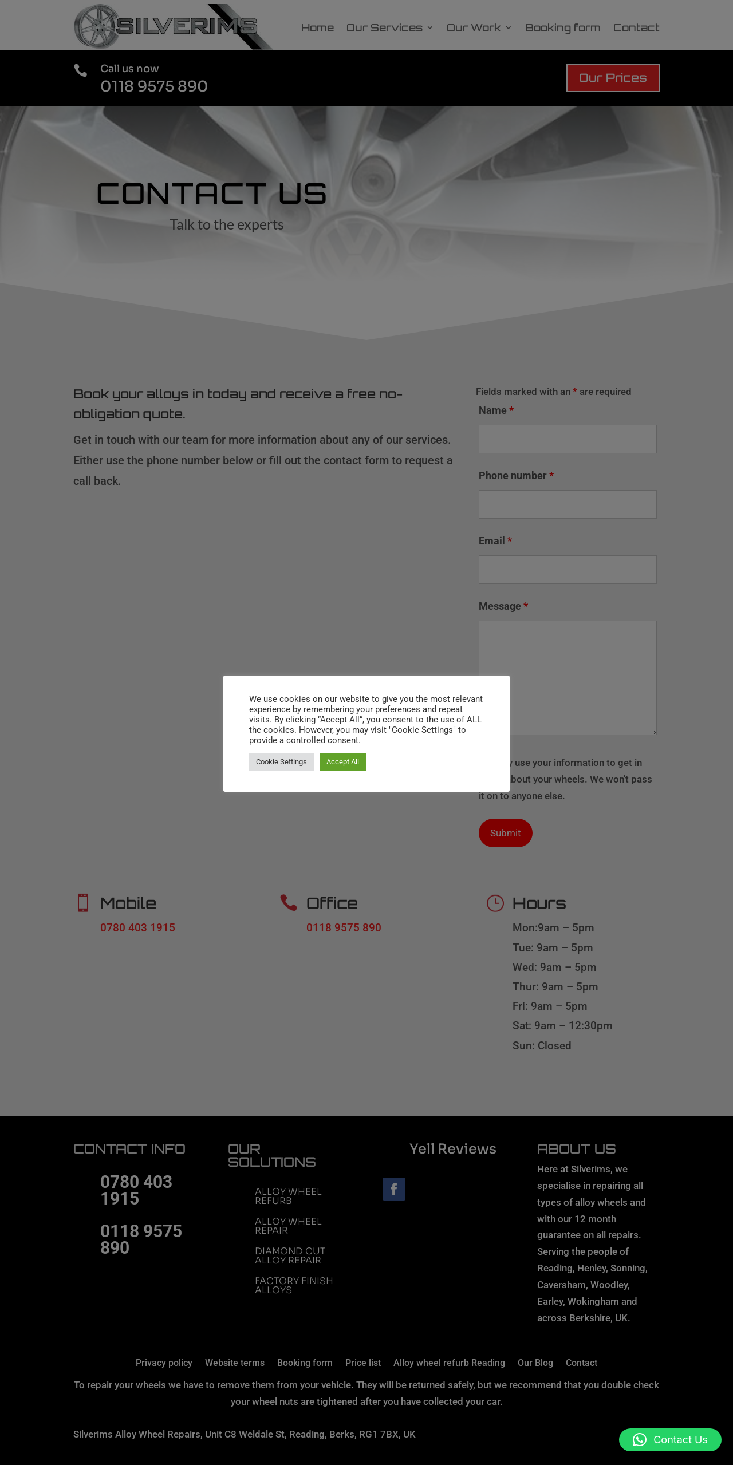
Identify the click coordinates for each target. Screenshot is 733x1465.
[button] (670, 1439)
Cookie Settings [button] (281, 761)
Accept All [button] (342, 761)
